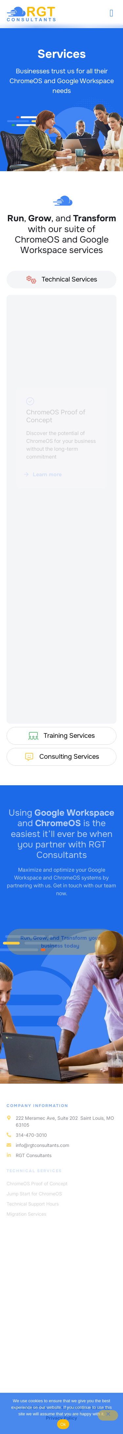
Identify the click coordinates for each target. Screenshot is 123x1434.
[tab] (61, 283)
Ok (63, 1424)
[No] (108, 1415)
